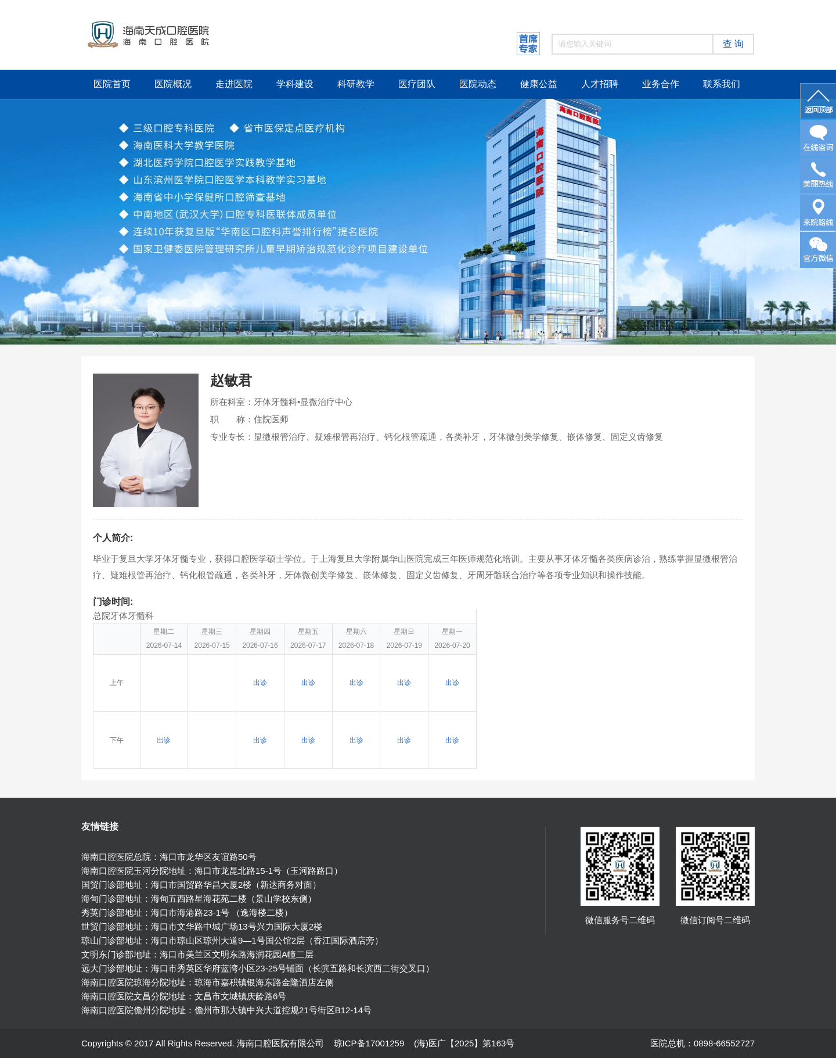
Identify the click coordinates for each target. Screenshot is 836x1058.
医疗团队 (416, 84)
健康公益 (538, 84)
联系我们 (721, 84)
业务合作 (660, 84)
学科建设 (295, 84)
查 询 (733, 44)
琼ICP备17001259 (369, 1043)
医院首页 (112, 84)
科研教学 (355, 84)
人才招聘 (599, 84)
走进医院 (234, 84)
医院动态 (477, 84)
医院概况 (173, 84)
